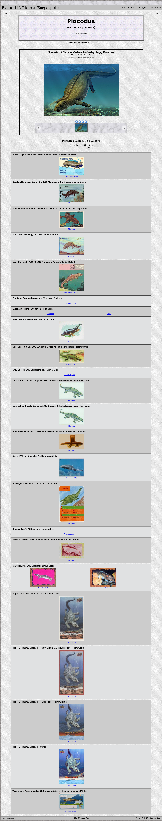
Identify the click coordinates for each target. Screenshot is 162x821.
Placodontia (70, 303)
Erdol (109, 314)
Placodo (72, 341)
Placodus (71, 203)
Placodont (71, 256)
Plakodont (50, 314)
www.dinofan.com (10, 818)
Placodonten (71, 176)
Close (6, 14)
